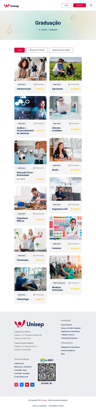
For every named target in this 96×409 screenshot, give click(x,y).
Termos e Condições (40, 406)
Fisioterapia (22, 260)
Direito (55, 170)
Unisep (44, 30)
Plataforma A (19, 363)
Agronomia (57, 89)
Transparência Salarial (69, 338)
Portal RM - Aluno (20, 370)
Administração (24, 89)
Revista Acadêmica (68, 350)
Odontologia (23, 299)
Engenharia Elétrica (22, 219)
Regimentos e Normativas (70, 331)
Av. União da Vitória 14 (29, 346)
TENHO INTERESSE (59, 283)
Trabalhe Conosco (68, 335)
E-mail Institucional (21, 377)
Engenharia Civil (59, 209)
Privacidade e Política (56, 406)
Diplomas (79, 5)
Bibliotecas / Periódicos (23, 367)
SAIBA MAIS (21, 84)
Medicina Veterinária (57, 288)
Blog (63, 354)
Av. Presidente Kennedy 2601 (32, 335)
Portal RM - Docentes (22, 373)
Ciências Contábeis (57, 129)
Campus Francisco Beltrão (61, 50)
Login (66, 5)
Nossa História (66, 325)
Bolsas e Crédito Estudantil (71, 328)
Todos (19, 50)
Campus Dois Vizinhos (37, 50)
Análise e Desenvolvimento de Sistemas (25, 131)
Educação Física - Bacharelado (25, 173)
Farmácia (56, 248)
